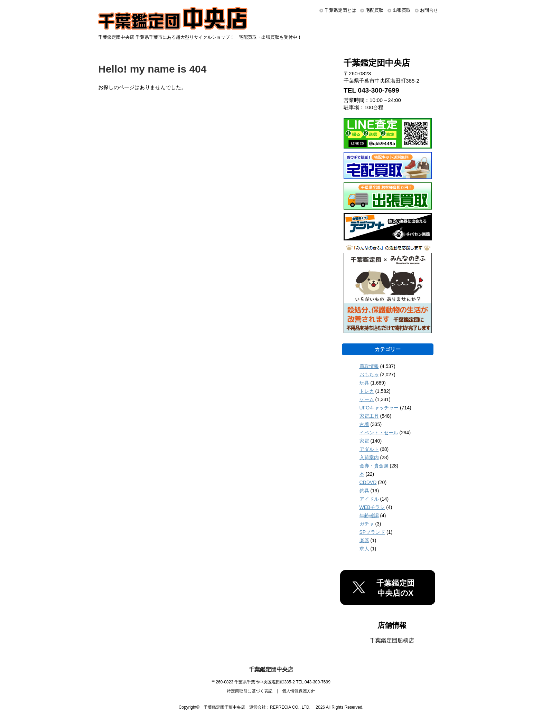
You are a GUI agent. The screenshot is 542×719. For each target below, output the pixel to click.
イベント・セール (378, 432)
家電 (364, 441)
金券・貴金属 (374, 466)
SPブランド (372, 532)
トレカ (366, 391)
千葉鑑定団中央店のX (395, 588)
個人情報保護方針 (298, 691)
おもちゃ (369, 374)
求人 (364, 548)
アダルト (369, 449)
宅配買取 (374, 10)
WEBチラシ (372, 507)
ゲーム (366, 399)
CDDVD (368, 482)
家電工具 (369, 416)
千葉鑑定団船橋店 (392, 640)
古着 (364, 424)
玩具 (364, 383)
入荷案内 (369, 457)
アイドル (369, 499)
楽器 (364, 540)
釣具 (364, 490)
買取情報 (369, 366)
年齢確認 (369, 515)
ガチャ (366, 524)
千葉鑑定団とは (340, 10)
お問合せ (429, 10)
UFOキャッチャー (379, 407)
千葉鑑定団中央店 (271, 669)
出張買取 (402, 10)
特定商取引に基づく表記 (249, 691)
